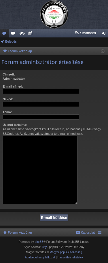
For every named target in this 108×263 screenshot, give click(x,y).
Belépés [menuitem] (105, 34)
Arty (44, 247)
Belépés (11, 41)
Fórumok (5, 34)
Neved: (8, 99)
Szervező (31, 34)
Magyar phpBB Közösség (66, 252)
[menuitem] (85, 33)
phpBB (39, 241)
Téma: (7, 112)
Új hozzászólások (14, 34)
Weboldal (23, 34)
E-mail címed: (13, 86)
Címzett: (9, 74)
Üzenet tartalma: (15, 124)
